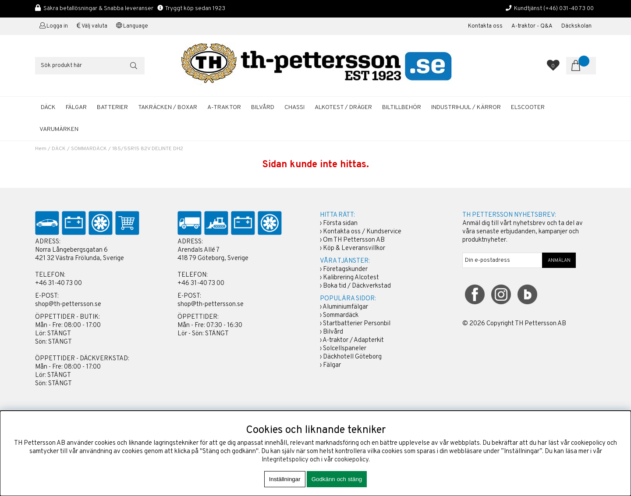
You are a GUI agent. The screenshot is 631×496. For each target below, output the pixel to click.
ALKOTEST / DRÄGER (343, 107)
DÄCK (48, 107)
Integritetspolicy (285, 460)
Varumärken (58, 129)
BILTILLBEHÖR (401, 107)
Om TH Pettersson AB (354, 240)
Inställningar (285, 479)
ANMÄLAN (559, 260)
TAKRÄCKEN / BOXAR (167, 107)
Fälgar (332, 365)
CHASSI (294, 107)
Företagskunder (345, 269)
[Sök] (90, 65)
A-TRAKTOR (224, 107)
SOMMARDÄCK (89, 148)
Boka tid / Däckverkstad (357, 286)
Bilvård (333, 332)
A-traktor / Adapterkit (353, 340)
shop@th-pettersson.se (68, 304)
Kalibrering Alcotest (351, 278)
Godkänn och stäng (337, 479)
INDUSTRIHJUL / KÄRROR (466, 107)
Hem (40, 148)
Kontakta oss (485, 26)
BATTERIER (112, 107)
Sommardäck (340, 315)
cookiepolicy (351, 460)
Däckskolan (576, 26)
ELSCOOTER (528, 107)
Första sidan (340, 223)
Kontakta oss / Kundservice (362, 232)
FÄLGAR (76, 107)
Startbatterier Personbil (356, 324)
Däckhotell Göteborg (352, 357)
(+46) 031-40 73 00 (568, 8)
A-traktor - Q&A (532, 26)
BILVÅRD (262, 107)
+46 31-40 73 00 (58, 283)
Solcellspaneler (344, 349)
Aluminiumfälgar (345, 307)
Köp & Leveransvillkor (354, 248)
